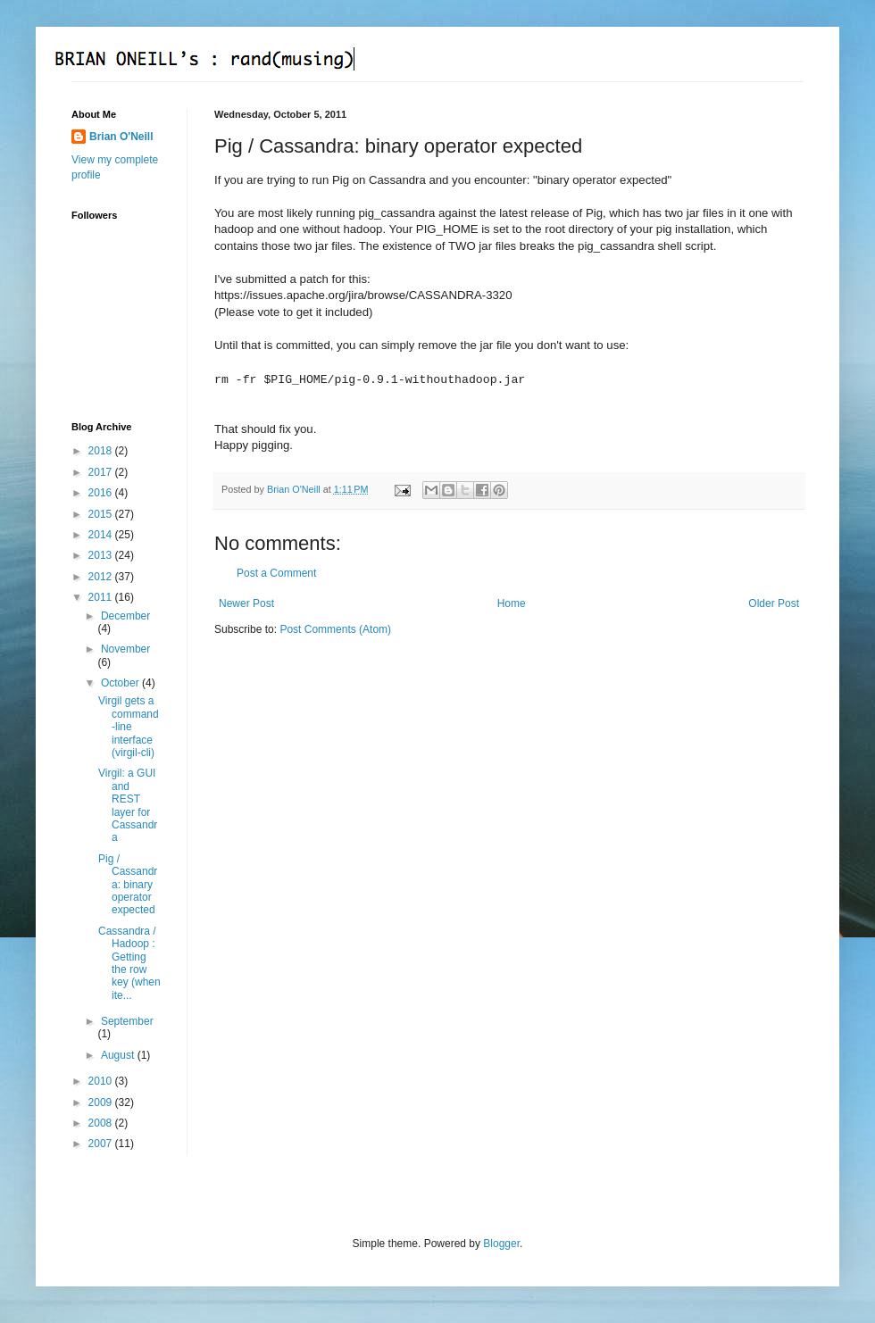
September (127, 1021)
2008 (101, 1123)
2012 (101, 576)
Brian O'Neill (121, 136)
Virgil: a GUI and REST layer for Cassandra (127, 805)
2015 (101, 514)
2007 (101, 1143)
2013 (101, 555)
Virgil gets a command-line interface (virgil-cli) (128, 727)
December (125, 616)
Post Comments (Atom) (335, 629)
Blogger (501, 1243)
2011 (101, 597)
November (125, 649)
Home (511, 603)
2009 (101, 1102)
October (121, 683)
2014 (101, 534)
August (119, 1055)
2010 (101, 1081)
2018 (101, 451)
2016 (101, 493)
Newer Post (246, 603)
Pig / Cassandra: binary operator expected (127, 885)
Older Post (773, 603)
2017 (101, 472)
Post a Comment (276, 573)
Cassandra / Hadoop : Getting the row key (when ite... (129, 963)
